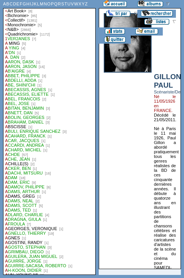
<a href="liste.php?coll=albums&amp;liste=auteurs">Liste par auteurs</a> (49, 137)
